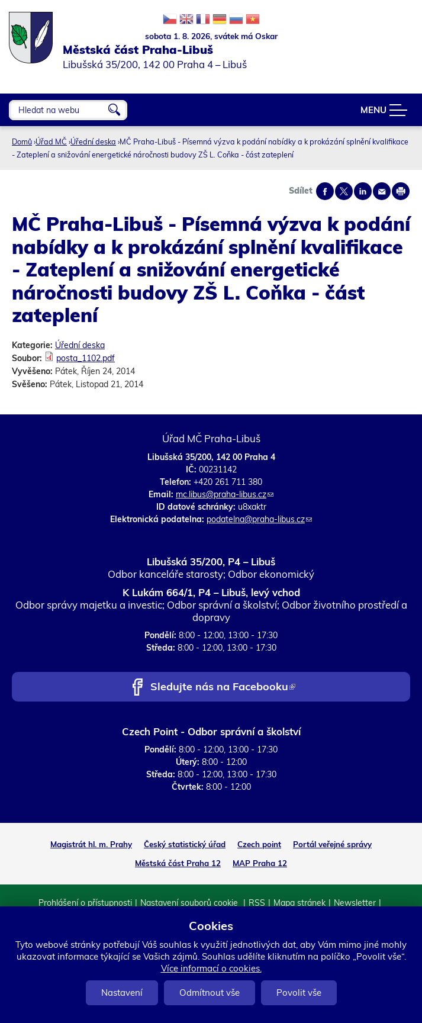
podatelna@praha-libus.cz (259, 519)
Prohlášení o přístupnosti (85, 902)
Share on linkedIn (363, 191)
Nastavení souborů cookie (190, 902)
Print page (401, 191)
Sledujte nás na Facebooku (222, 688)
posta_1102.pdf (85, 358)
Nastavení (122, 992)
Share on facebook (325, 191)
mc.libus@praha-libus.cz (224, 494)
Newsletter (355, 902)
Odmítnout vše (209, 992)
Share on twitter (344, 191)
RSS (257, 902)
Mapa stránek (299, 902)
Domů (22, 141)
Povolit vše (298, 992)
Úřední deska (93, 141)
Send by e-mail (382, 191)
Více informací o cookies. (211, 968)
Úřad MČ (51, 141)
